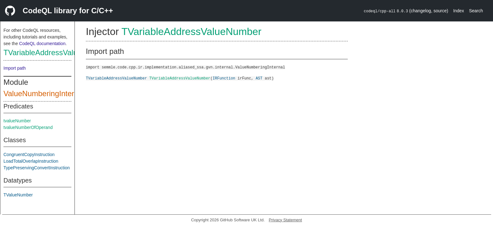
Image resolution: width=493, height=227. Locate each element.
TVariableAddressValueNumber (55, 52)
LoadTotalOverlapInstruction (30, 161)
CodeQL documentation (42, 43)
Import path (14, 68)
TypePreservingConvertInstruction (36, 167)
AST (259, 78)
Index (458, 10)
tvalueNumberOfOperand (28, 127)
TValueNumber (18, 194)
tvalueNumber (17, 120)
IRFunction (224, 78)
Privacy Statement (285, 220)
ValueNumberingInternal (43, 93)
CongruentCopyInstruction (29, 154)
